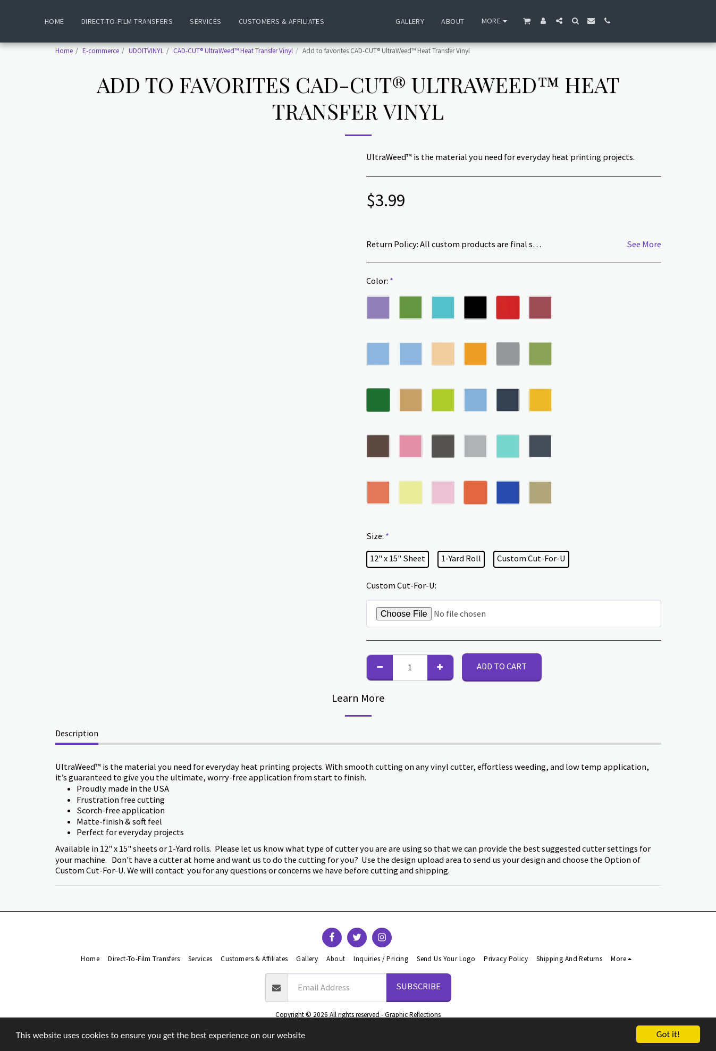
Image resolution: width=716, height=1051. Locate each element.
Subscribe (418, 986)
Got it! (668, 1034)
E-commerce (100, 50)
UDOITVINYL (146, 50)
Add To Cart (502, 666)
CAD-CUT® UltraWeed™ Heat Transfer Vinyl (233, 50)
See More (644, 244)
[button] (553, 21)
